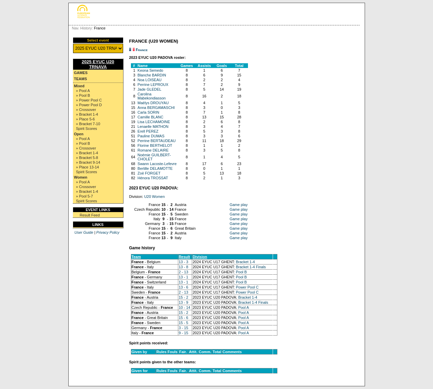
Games (81, 73)
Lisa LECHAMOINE (154, 122)
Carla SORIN (148, 112)
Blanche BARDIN (152, 75)
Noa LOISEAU (150, 80)
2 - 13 (183, 272)
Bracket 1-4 (245, 262)
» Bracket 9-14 (88, 162)
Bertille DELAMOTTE (155, 168)
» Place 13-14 (87, 167)
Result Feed (90, 215)
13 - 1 (183, 277)
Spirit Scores (86, 129)
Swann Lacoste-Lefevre (157, 164)
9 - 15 (183, 333)
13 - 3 (183, 262)
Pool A (243, 307)
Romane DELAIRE (153, 150)
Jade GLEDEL (149, 89)
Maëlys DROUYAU (153, 103)
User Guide (83, 232)
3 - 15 (183, 328)
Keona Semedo (150, 70)
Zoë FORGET (149, 173)
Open (79, 134)
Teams (80, 79)
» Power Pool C (89, 100)
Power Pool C (247, 287)
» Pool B (83, 95)
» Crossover (86, 110)
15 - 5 (183, 323)
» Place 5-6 (85, 119)
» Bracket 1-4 (87, 114)
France (141, 50)
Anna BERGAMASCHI (156, 108)
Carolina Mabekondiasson (152, 96)
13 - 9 (183, 302)
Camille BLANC (150, 117)
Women (81, 177)
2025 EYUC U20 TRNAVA (98, 64)
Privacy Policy (107, 232)
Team (136, 257)
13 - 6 (183, 287)
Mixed (79, 86)
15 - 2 (183, 297)
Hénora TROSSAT (153, 178)
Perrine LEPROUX (153, 85)
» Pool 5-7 (84, 196)
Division (199, 257)
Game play (239, 205)
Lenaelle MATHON (153, 126)
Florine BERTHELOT (155, 145)
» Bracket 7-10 (88, 124)
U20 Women (154, 196)
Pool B (241, 272)
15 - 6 (183, 318)
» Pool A (83, 91)
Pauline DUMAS (151, 136)
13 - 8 (183, 267)
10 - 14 (184, 307)
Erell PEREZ (148, 131)
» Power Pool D (89, 105)
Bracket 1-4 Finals (251, 267)
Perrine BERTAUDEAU (157, 141)
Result (184, 257)
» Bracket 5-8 (87, 158)
